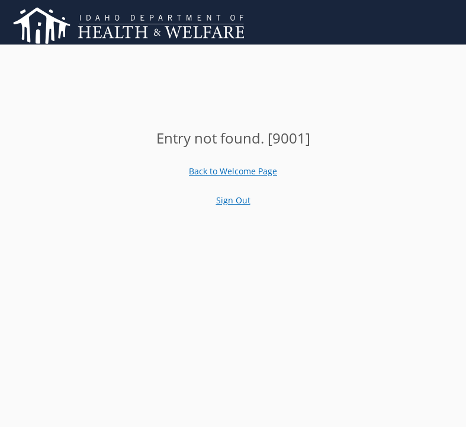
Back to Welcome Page (233, 171)
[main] (233, 138)
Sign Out (233, 200)
